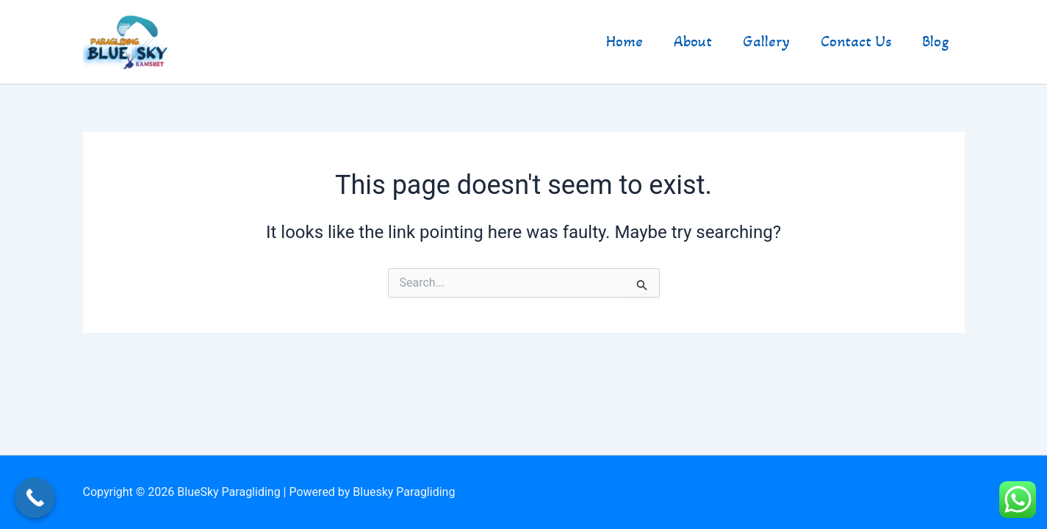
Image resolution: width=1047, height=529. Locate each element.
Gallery (766, 41)
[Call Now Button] (35, 498)
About (693, 41)
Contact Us (856, 41)
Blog (935, 41)
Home (624, 41)
